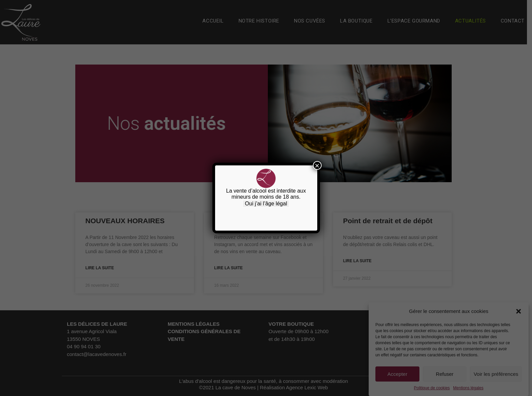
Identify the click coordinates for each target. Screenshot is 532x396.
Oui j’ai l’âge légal (266, 203)
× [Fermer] (317, 165)
